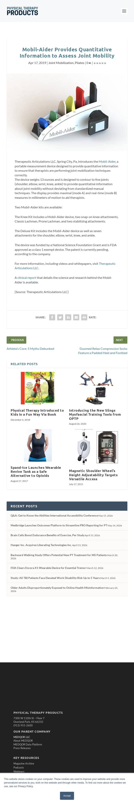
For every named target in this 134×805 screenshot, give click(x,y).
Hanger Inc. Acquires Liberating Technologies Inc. (41, 545)
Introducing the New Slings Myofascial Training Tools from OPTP (95, 414)
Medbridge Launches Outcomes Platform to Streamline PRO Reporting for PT (59, 525)
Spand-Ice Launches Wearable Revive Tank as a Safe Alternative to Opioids (36, 471)
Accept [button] (67, 795)
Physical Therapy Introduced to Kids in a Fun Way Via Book (37, 412)
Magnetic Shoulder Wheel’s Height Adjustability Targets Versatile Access (93, 475)
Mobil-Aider (107, 161)
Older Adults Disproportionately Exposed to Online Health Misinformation (57, 587)
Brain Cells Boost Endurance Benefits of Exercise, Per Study (47, 535)
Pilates (79, 63)
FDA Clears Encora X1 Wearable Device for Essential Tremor (48, 567)
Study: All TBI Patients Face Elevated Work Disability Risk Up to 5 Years (55, 578)
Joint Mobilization (61, 63)
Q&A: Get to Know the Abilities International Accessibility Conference (54, 515)
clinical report (26, 277)
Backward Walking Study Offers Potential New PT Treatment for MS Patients (59, 555)
